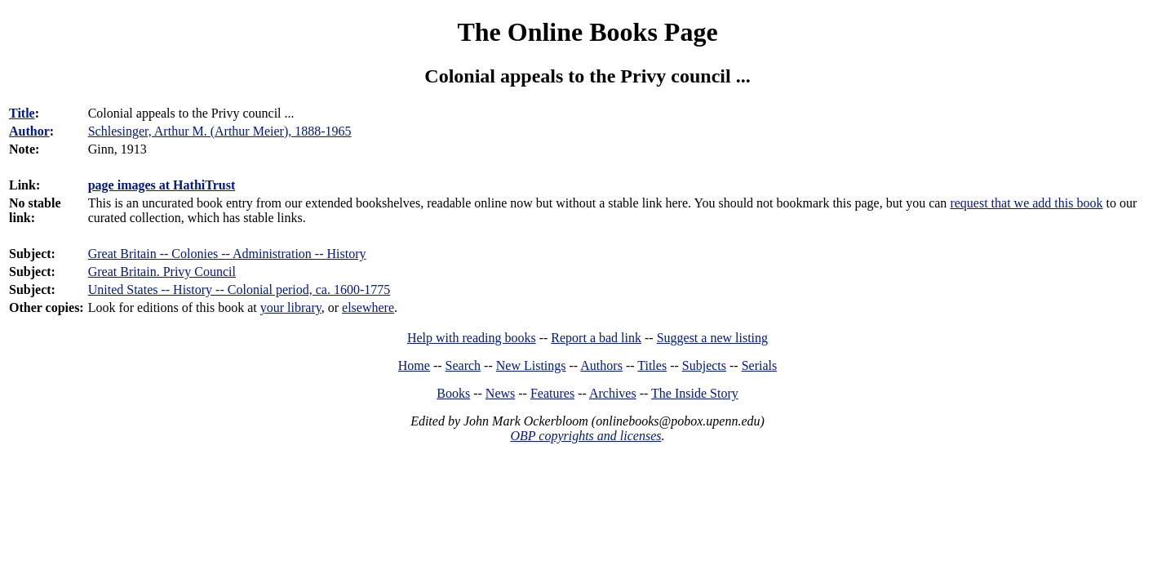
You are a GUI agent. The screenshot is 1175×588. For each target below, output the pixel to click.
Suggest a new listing (712, 338)
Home (414, 365)
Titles (652, 365)
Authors (601, 365)
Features (552, 393)
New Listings (531, 365)
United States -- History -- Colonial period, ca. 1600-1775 (239, 289)
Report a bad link (596, 338)
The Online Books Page (587, 32)
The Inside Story (694, 393)
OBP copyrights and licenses (585, 436)
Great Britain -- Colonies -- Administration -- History (227, 254)
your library (290, 307)
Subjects (704, 365)
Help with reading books (471, 338)
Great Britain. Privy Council (162, 271)
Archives (612, 393)
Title (22, 113)
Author (29, 131)
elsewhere (368, 307)
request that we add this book (1026, 203)
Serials (760, 365)
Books (453, 393)
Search (463, 365)
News (500, 393)
